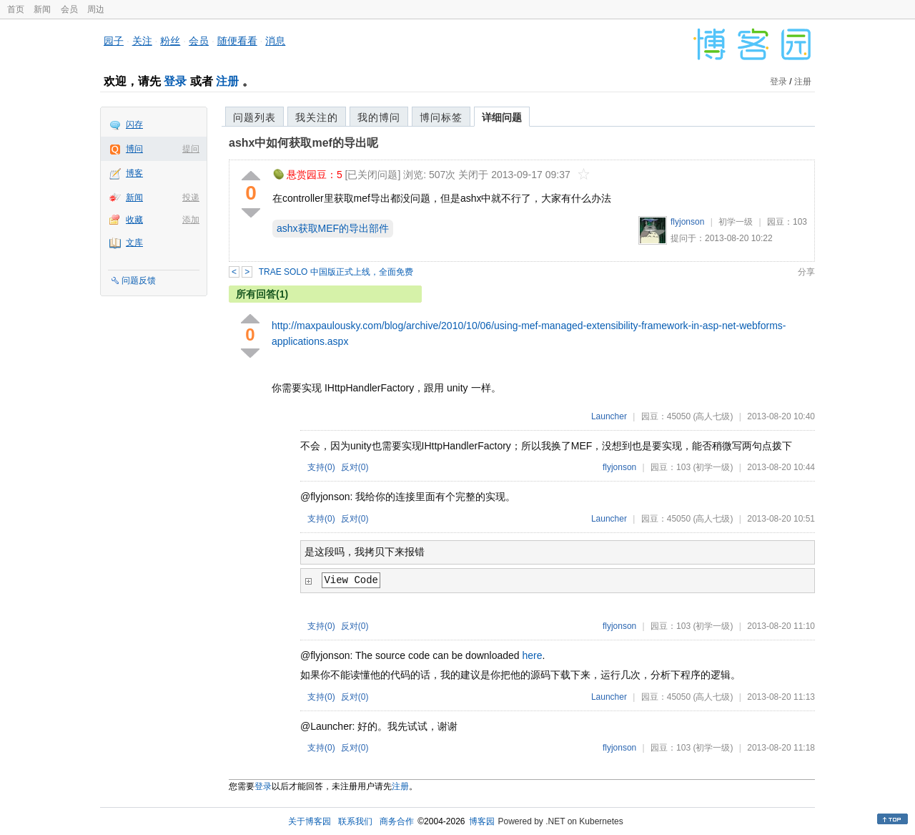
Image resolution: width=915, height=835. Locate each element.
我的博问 (378, 117)
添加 (190, 220)
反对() (355, 467)
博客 (134, 173)
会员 (69, 9)
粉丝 (170, 41)
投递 (190, 197)
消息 (275, 41)
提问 (190, 149)
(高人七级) (713, 416)
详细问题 (502, 117)
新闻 (42, 9)
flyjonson (687, 222)
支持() (321, 467)
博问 (134, 149)
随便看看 (237, 41)
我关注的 (316, 117)
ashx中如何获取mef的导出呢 (303, 143)
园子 (114, 41)
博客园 (482, 821)
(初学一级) (713, 467)
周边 (95, 9)
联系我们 (355, 821)
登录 (175, 81)
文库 (134, 243)
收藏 (134, 220)
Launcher (609, 416)
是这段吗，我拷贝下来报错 (365, 552)
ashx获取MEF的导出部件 (333, 228)
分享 (806, 272)
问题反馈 (139, 280)
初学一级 (735, 222)
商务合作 (397, 821)
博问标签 (441, 117)
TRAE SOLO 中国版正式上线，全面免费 (336, 272)
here (533, 655)
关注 (142, 41)
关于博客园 (309, 821)
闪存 (134, 124)
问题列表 (254, 117)
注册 (227, 81)
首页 (15, 9)
